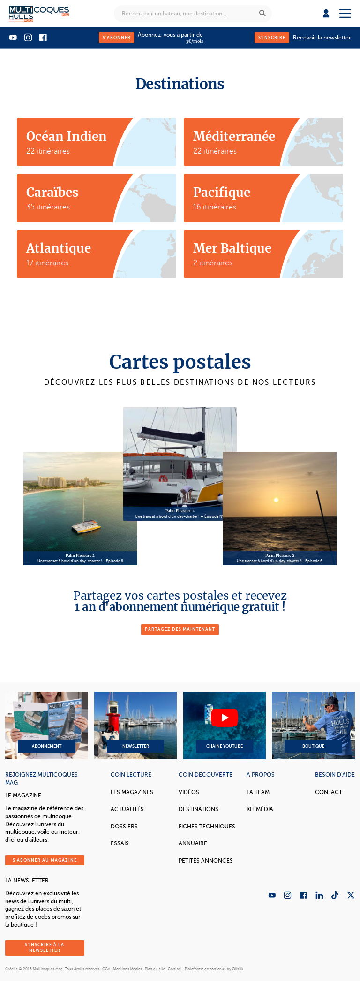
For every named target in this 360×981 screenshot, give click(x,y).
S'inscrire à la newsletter (44, 947)
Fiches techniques (207, 826)
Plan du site (155, 969)
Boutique (313, 725)
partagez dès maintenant (180, 629)
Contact (328, 792)
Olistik (237, 969)
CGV (106, 969)
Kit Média (260, 809)
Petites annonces (206, 860)
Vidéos (189, 792)
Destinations (198, 809)
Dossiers (124, 826)
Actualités (127, 809)
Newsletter (135, 725)
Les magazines (132, 792)
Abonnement (46, 725)
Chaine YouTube (224, 725)
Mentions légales (127, 969)
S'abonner (117, 37)
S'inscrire (271, 37)
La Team (258, 792)
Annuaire (193, 843)
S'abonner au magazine (45, 860)
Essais (120, 843)
